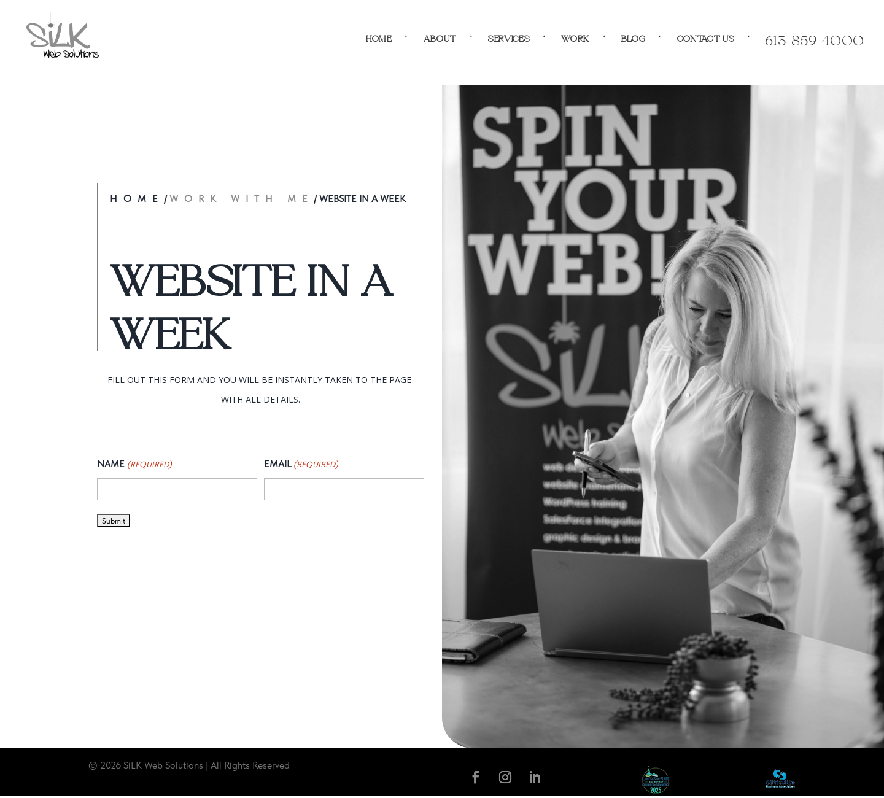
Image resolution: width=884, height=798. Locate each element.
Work (575, 35)
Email (301, 465)
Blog (633, 35)
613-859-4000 (815, 35)
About (440, 35)
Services (509, 35)
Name (134, 465)
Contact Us (706, 35)
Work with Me (241, 198)
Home (379, 35)
